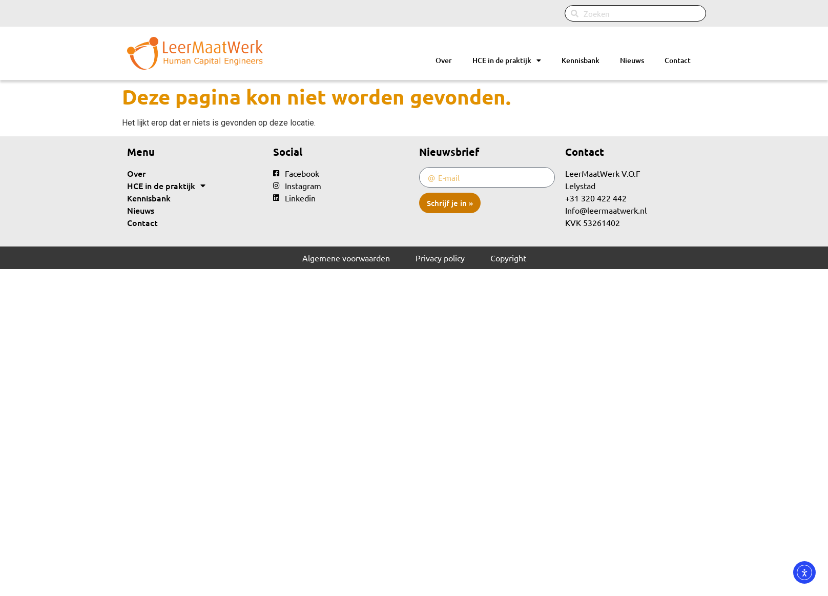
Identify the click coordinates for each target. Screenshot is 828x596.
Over (444, 60)
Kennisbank (580, 60)
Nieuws (632, 60)
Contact (678, 60)
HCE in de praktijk (506, 60)
